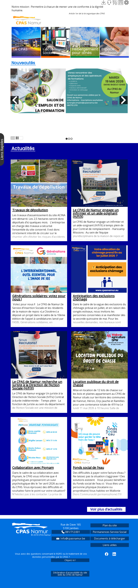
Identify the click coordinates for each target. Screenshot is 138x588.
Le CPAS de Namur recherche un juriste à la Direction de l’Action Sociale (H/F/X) (39, 360)
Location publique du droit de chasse (99, 359)
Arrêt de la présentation (16, 138)
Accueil (27, 20)
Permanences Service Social (109, 532)
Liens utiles (110, 545)
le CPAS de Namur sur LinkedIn (114, 554)
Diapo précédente (14, 100)
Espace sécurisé (126, 2)
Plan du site (110, 525)
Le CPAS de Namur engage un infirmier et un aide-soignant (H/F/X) (99, 189)
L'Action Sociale (49, 51)
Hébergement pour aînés (85, 51)
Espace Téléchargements (103, 2)
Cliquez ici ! (70, 560)
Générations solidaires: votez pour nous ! (39, 273)
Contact (109, 2)
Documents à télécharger (109, 538)
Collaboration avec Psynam (39, 443)
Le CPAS (20, 49)
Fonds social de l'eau (99, 443)
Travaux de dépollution (39, 185)
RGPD (115, 2)
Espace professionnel (113, 51)
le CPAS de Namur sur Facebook (106, 554)
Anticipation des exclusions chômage (99, 273)
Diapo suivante (124, 100)
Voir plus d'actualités (106, 509)
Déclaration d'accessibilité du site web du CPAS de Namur (70, 573)
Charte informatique (120, 2)
